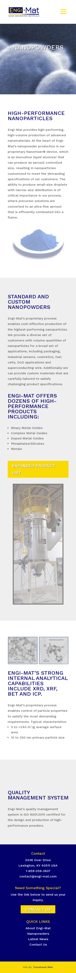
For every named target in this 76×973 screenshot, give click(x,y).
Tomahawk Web (43, 967)
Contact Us (38, 909)
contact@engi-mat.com (38, 876)
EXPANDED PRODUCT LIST (34, 469)
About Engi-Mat (38, 928)
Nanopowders (38, 934)
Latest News (38, 939)
